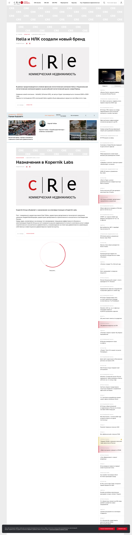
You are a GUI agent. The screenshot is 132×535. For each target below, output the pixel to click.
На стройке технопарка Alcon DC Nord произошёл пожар (109, 475)
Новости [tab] (104, 86)
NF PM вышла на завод (107, 138)
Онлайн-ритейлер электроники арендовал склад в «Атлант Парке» (110, 493)
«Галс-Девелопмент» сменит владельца (108, 458)
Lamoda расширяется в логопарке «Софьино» (110, 512)
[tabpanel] (111, 311)
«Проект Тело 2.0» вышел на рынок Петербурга (110, 351)
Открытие (103, 177)
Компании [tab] (118, 86)
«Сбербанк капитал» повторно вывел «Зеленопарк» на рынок (111, 163)
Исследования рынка (106, 107)
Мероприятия (64, 2)
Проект (102, 188)
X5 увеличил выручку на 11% (109, 325)
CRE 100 (46, 2)
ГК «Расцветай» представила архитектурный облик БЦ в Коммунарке (109, 522)
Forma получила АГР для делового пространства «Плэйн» (110, 191)
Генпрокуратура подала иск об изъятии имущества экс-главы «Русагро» (110, 255)
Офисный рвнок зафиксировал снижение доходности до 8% (109, 121)
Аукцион (102, 151)
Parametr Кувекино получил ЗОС (109, 427)
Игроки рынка (104, 277)
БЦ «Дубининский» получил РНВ (110, 434)
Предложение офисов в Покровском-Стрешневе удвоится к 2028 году (111, 289)
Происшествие (104, 472)
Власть (102, 316)
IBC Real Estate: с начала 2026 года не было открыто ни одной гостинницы (110, 418)
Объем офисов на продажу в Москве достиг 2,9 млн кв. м (111, 208)
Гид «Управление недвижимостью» (90, 2)
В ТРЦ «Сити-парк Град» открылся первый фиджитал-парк (110, 484)
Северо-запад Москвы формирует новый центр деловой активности (110, 129)
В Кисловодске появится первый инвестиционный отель (110, 466)
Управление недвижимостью (109, 98)
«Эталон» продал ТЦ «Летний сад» (110, 264)
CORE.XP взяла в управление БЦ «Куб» (108, 172)
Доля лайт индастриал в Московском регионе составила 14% (111, 359)
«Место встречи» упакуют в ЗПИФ (111, 450)
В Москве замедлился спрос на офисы (108, 342)
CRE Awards (37, 2)
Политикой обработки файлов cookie (58, 529)
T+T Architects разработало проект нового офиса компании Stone (110, 398)
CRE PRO (54, 2)
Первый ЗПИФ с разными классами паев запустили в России (111, 442)
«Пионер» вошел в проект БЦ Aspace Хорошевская (111, 333)
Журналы (74, 2)
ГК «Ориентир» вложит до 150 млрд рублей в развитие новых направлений (110, 502)
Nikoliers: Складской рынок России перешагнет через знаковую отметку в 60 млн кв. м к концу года (111, 378)
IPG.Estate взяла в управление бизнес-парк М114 (109, 236)
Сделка (102, 90)
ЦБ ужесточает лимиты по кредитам (111, 318)
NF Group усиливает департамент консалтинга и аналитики (110, 200)
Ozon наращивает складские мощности (108, 272)
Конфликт (103, 251)
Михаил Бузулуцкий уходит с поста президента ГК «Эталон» (110, 280)
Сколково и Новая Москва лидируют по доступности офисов (111, 145)
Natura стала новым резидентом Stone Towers (109, 245)
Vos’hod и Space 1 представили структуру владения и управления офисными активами (110, 388)
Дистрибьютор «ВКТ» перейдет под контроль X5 (109, 228)
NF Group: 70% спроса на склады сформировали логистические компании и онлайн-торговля (110, 111)
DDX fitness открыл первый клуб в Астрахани (109, 368)
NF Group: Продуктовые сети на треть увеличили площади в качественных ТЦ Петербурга (109, 299)
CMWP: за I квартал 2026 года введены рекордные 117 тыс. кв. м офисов (109, 218)
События (27, 34)
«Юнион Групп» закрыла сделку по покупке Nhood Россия (109, 93)
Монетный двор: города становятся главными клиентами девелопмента (20, 138)
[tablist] (111, 86)
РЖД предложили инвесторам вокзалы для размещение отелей (110, 154)
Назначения (104, 197)
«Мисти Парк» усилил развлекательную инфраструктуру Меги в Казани (110, 181)
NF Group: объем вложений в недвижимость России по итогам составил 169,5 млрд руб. (110, 407)
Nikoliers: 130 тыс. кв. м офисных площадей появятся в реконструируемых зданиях (110, 309)
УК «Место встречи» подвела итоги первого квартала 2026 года (110, 101)
